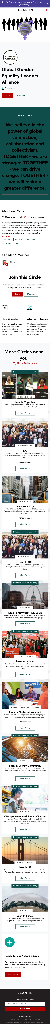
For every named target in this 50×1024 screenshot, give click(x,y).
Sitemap (37, 1019)
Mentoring (18, 239)
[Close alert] (47, 4)
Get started (13, 975)
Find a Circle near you (25, 363)
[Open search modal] (47, 10)
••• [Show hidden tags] (17, 243)
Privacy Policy (28, 1019)
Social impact (8, 243)
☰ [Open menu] (3, 10)
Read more (6, 237)
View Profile (25, 413)
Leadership (7, 239)
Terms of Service (16, 1019)
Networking (30, 239)
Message (21, 96)
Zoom (7, 96)
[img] (25, 385)
